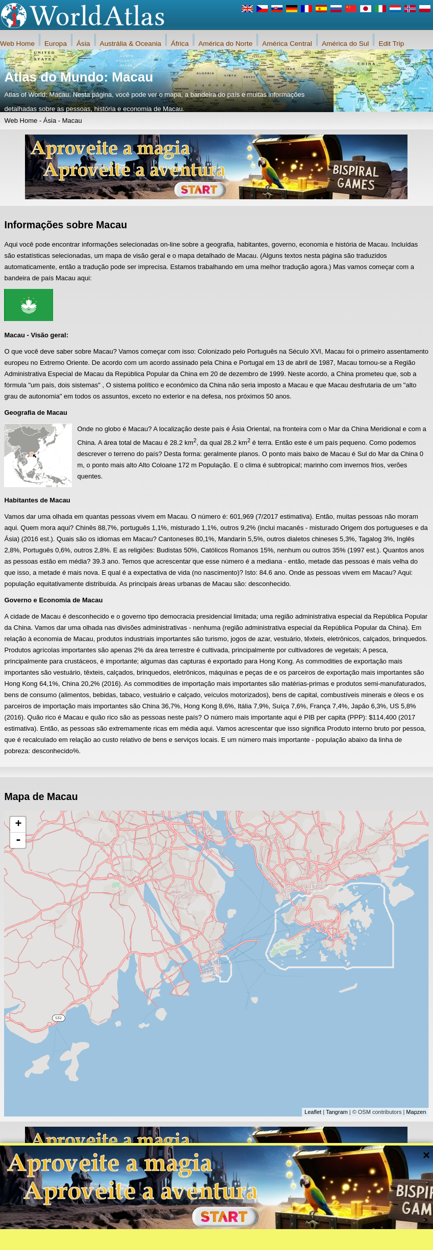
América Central (287, 43)
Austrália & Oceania (131, 43)
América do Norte (225, 43)
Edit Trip (391, 43)
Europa (55, 43)
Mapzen (416, 1112)
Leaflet (312, 1112)
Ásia (83, 43)
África (180, 43)
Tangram (337, 1112)
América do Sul (345, 43)
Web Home (17, 43)
